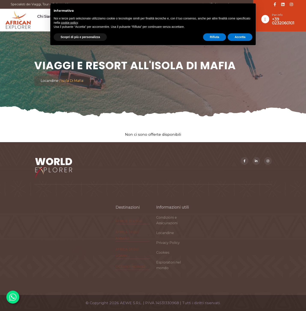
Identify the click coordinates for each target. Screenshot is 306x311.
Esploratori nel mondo (168, 268)
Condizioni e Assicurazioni (167, 223)
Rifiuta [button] (214, 37)
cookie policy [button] (69, 22)
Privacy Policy (168, 245)
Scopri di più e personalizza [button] (80, 37)
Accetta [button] (240, 37)
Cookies (162, 255)
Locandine (49, 81)
